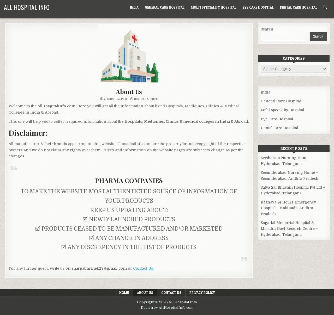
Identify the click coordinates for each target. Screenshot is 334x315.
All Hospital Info (27, 7)
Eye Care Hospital (258, 7)
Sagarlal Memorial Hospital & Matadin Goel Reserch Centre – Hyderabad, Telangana (289, 229)
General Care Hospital (164, 7)
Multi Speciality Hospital (213, 7)
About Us (129, 91)
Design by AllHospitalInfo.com (167, 308)
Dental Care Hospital (298, 7)
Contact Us (171, 293)
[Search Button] (325, 7)
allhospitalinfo (115, 99)
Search (267, 29)
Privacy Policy (202, 293)
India (134, 7)
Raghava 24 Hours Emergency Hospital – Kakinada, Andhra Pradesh (288, 208)
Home (124, 293)
